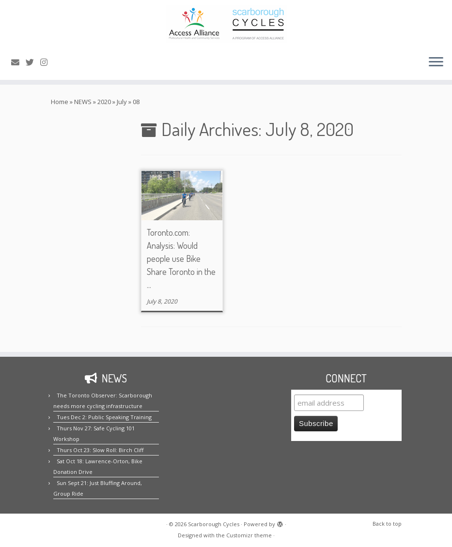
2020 (104, 101)
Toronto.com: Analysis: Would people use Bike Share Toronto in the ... (181, 258)
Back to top (387, 523)
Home (59, 101)
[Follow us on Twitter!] (33, 62)
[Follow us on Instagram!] (47, 62)
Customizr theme (249, 535)
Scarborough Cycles (213, 524)
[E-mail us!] (18, 62)
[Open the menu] (436, 62)
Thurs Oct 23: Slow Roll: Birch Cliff (100, 450)
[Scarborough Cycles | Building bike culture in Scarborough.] (226, 24)
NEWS (83, 101)
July (122, 101)
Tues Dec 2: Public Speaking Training (104, 417)
